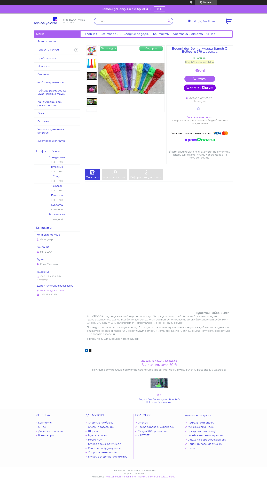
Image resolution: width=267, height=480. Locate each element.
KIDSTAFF (144, 435)
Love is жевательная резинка (206, 435)
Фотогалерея (47, 41)
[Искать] (169, 21)
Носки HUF (95, 439)
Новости (43, 66)
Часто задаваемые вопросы (50, 131)
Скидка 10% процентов (152, 431)
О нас (210, 34)
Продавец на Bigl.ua (133, 474)
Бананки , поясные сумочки (205, 444)
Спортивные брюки (100, 422)
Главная (91, 34)
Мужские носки (97, 435)
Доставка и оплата (188, 34)
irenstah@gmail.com (52, 290)
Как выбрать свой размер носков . (49, 104)
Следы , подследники (101, 427)
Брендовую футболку (202, 431)
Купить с (201, 87)
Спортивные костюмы (102, 452)
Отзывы (43, 121)
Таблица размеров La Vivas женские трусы (52, 92)
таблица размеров (50, 82)
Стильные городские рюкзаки (207, 439)
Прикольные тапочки (201, 422)
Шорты (93, 431)
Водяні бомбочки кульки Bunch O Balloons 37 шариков (159, 400)
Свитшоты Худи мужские (104, 448)
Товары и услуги (48, 49)
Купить (201, 79)
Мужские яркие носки (201, 427)
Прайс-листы (46, 58)
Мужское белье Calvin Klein (104, 444)
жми (159, 9)
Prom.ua (151, 470)
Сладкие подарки (137, 34)
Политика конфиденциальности (156, 477)
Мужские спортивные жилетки (107, 457)
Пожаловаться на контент (120, 477)
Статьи (43, 74)
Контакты (161, 34)
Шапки (192, 448)
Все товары (109, 34)
